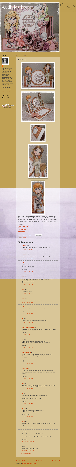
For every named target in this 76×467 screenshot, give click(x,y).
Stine (23, 431)
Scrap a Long (21, 231)
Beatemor (24, 245)
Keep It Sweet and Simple (28, 327)
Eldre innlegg (55, 460)
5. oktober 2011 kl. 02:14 (27, 313)
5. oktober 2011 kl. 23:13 (27, 378)
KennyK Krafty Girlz (23, 226)
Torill (23, 306)
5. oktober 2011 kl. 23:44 (27, 388)
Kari (23, 339)
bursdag (24, 237)
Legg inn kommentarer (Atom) (29, 463)
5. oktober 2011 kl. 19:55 (27, 363)
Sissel (23, 276)
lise (22, 393)
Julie (23, 383)
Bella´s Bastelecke (26, 352)
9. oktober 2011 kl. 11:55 (27, 427)
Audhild (5, 66)
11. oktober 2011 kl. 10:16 (28, 441)
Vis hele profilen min (6, 91)
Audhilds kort (15, 7)
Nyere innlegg (20, 460)
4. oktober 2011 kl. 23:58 (27, 302)
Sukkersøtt (20, 228)
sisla (23, 318)
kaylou (23, 421)
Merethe (24, 408)
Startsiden (38, 460)
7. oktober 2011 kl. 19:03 (27, 416)
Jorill (23, 262)
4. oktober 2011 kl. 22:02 (27, 249)
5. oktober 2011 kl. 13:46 (27, 347)
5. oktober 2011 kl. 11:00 (27, 334)
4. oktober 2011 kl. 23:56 (27, 284)
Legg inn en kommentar (25, 453)
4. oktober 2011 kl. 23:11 (27, 271)
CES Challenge (22, 229)
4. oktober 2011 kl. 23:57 (27, 293)
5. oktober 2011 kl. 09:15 (27, 322)
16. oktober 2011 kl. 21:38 (28, 450)
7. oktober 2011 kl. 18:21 (27, 403)
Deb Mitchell (25, 368)
